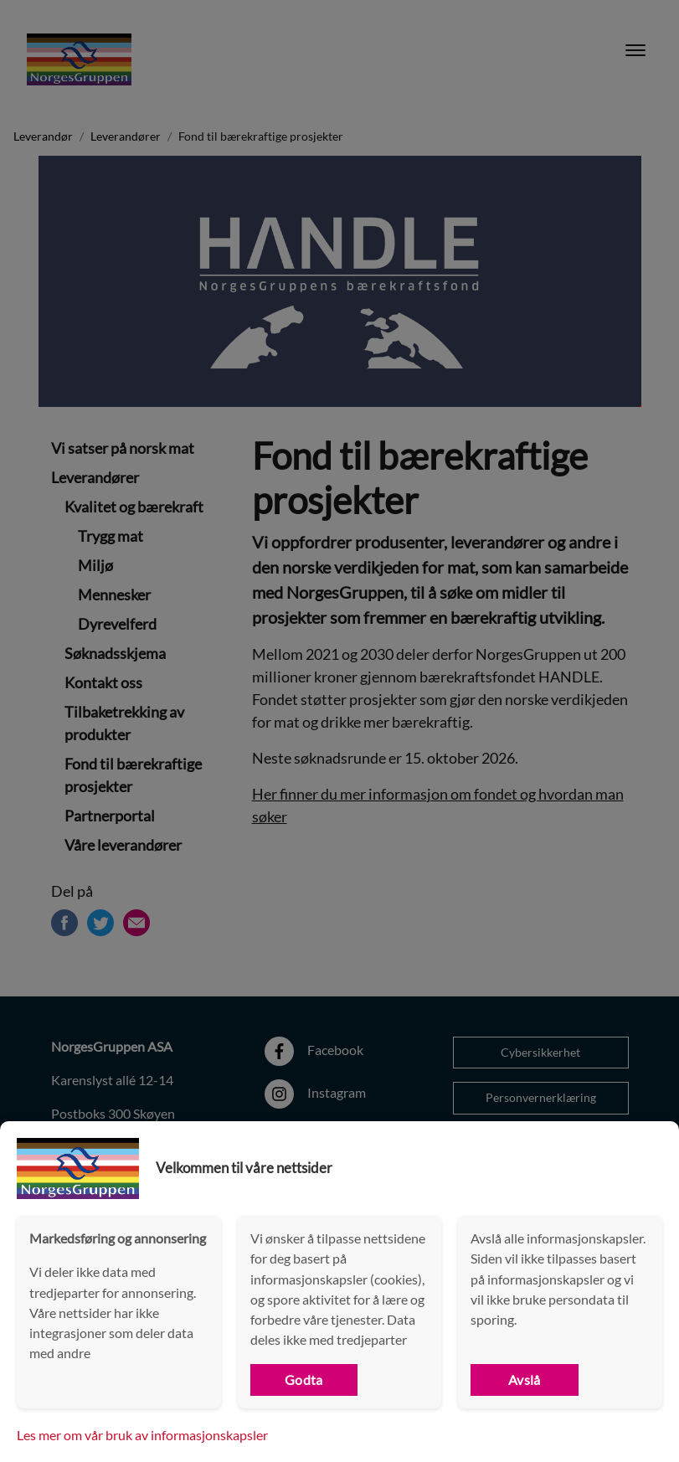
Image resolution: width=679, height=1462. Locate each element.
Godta (304, 1379)
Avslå (524, 1379)
